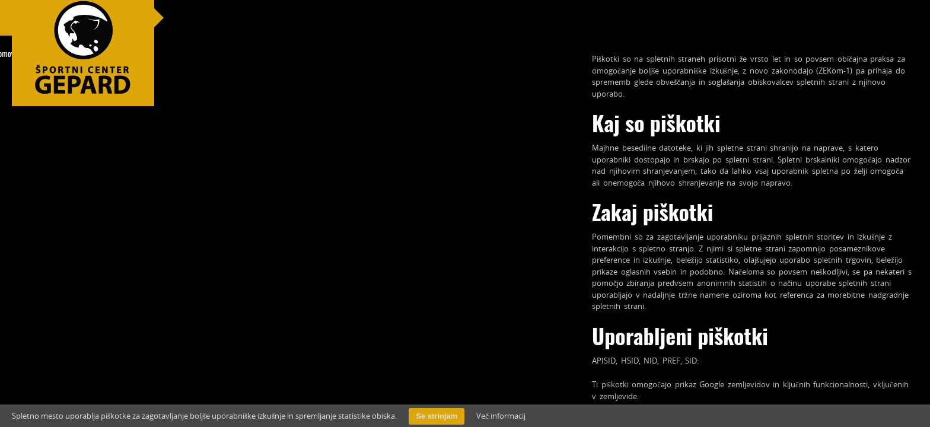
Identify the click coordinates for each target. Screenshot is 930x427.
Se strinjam (436, 416)
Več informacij (500, 415)
